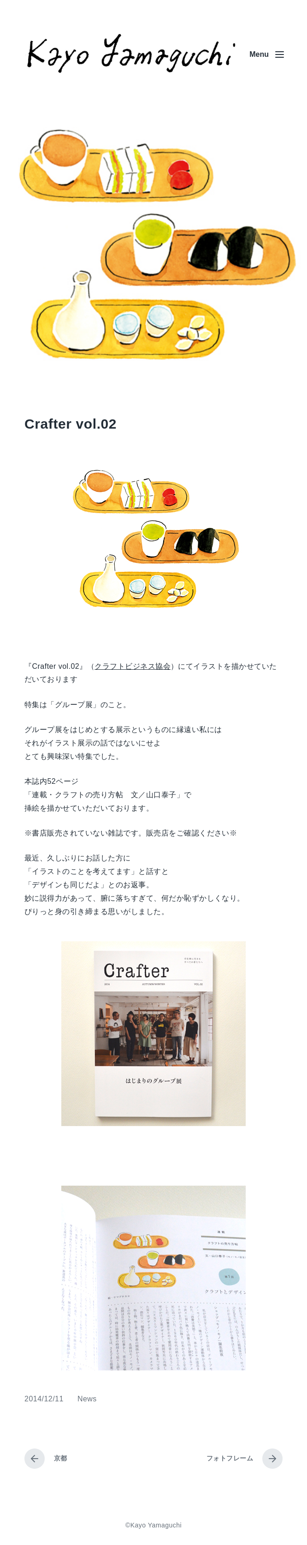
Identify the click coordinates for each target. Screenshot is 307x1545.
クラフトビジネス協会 (132, 666)
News (87, 1399)
